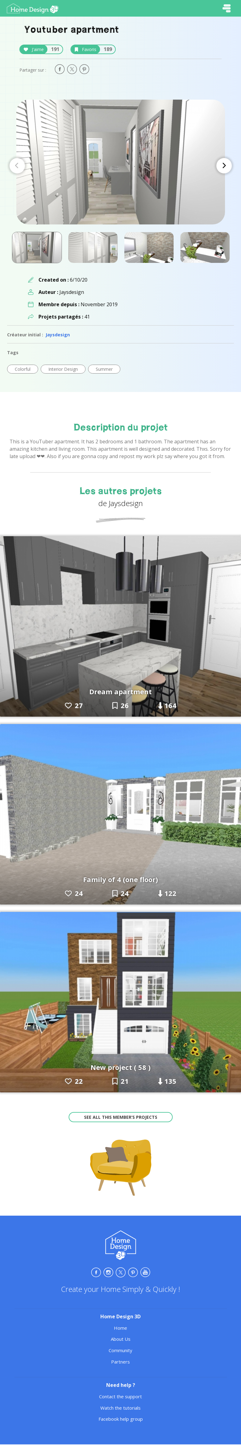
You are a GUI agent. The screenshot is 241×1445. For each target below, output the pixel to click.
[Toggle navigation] (226, 8)
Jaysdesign (58, 335)
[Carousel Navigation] (121, 165)
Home (120, 1328)
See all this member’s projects (120, 1117)
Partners (120, 1362)
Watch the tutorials (120, 1408)
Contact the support (120, 1396)
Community (120, 1350)
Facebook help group (120, 1419)
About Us (121, 1339)
